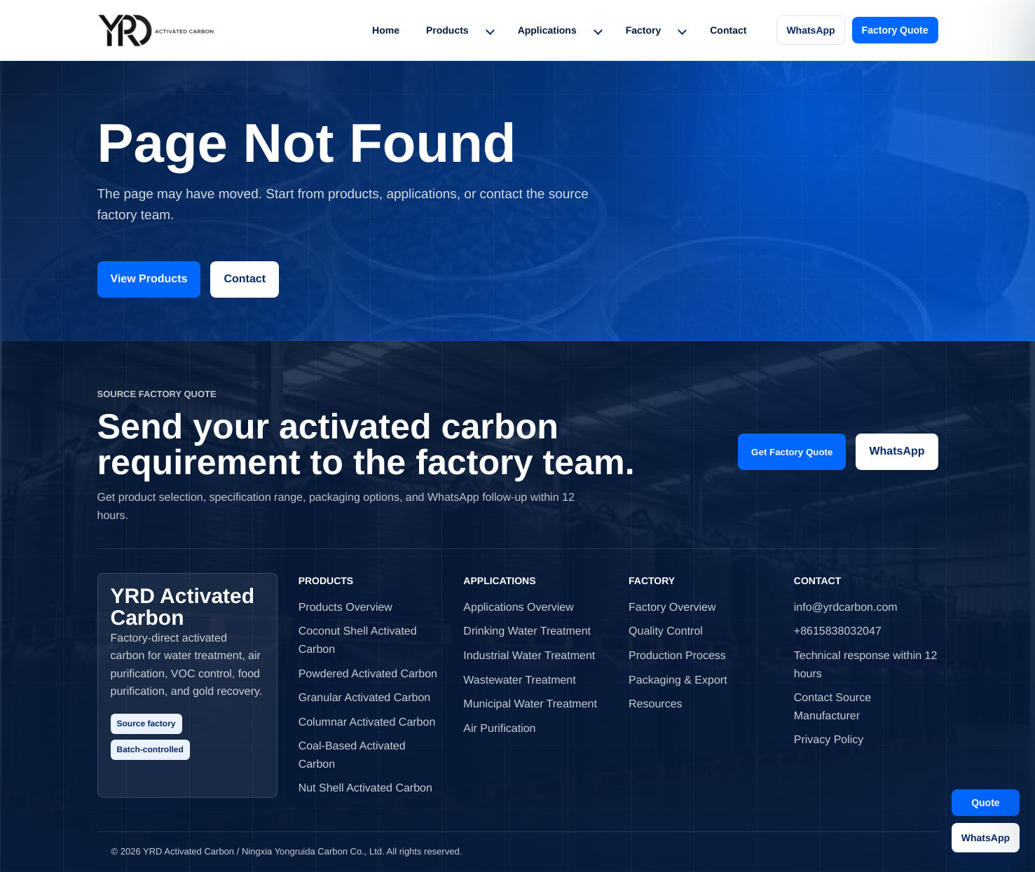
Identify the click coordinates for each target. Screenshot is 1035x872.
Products (447, 30)
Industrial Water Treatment (529, 656)
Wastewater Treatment (519, 680)
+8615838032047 (838, 631)
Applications (547, 30)
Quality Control (666, 631)
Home (385, 30)
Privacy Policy (829, 740)
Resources (655, 704)
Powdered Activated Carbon (368, 674)
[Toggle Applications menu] (598, 30)
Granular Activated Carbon (365, 698)
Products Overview (345, 608)
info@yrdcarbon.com (846, 608)
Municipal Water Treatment (530, 704)
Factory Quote (895, 30)
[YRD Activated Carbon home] (155, 30)
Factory (644, 30)
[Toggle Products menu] (490, 30)
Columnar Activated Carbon (367, 722)
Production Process (677, 656)
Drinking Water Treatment (527, 631)
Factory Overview (672, 608)
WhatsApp (810, 30)
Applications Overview (518, 608)
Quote (985, 802)
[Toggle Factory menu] (682, 30)
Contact (728, 30)
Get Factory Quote (791, 452)
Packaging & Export (678, 680)
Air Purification (499, 729)
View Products (149, 279)
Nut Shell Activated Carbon (365, 788)
